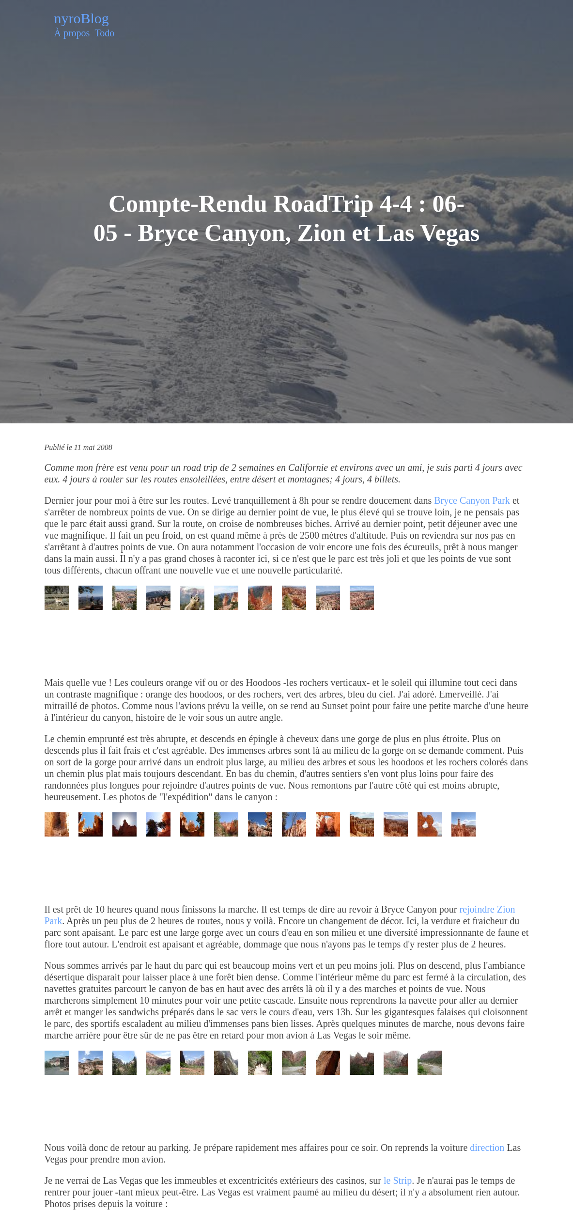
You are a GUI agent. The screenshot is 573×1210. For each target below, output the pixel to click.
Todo (104, 33)
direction (487, 1147)
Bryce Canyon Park (472, 500)
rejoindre (476, 909)
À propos (72, 33)
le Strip (398, 1180)
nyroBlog (81, 18)
